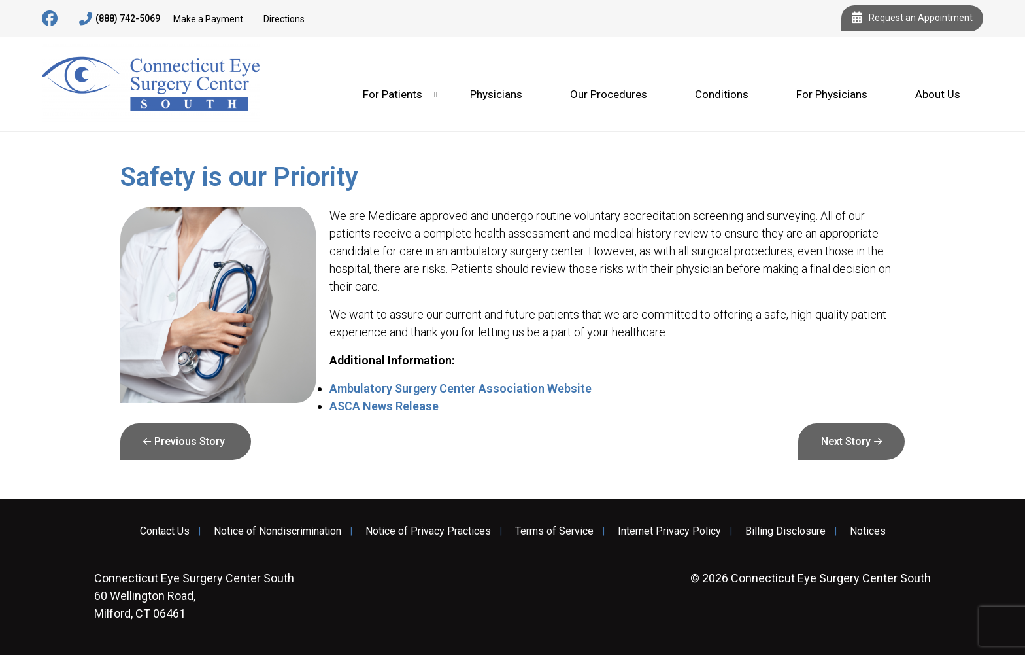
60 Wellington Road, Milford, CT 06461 (194, 595)
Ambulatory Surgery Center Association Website (460, 388)
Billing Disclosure (785, 531)
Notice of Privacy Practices (428, 531)
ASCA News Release (384, 406)
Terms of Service (554, 531)
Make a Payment (208, 19)
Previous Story (189, 441)
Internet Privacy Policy (669, 531)
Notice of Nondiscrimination (277, 531)
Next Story (846, 441)
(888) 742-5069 (119, 19)
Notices (868, 531)
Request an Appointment (912, 18)
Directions (284, 19)
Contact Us (165, 531)
